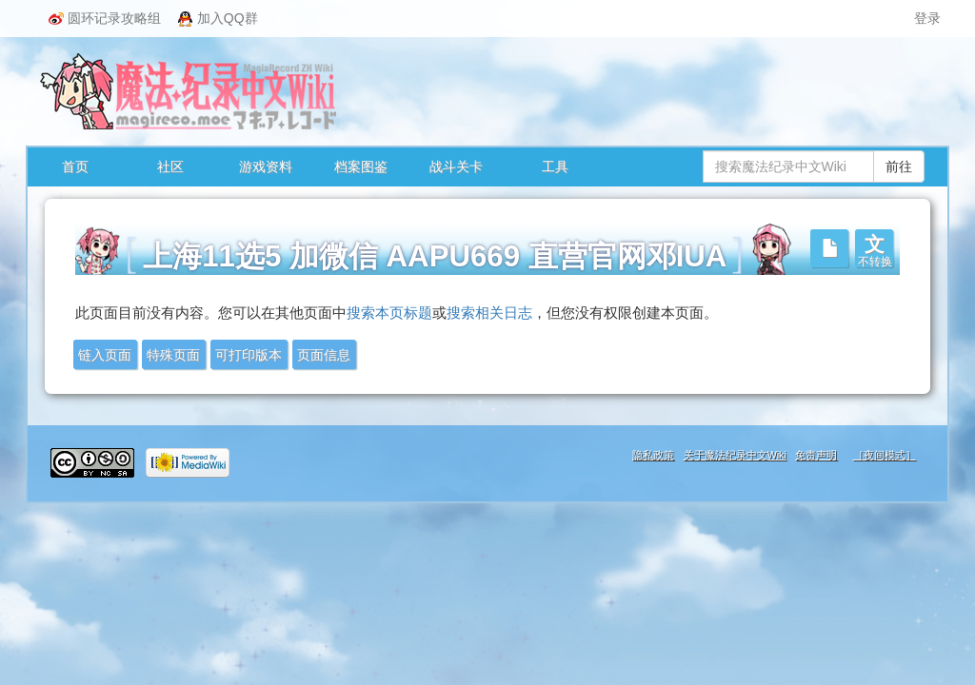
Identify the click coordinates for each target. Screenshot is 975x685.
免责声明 (816, 454)
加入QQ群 (218, 18)
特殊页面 (173, 354)
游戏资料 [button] (265, 166)
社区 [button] (170, 166)
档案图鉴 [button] (361, 166)
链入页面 (104, 354)
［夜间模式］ (884, 454)
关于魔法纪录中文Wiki (735, 454)
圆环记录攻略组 (105, 18)
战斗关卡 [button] (456, 166)
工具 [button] (555, 166)
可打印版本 (248, 354)
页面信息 (323, 354)
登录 (927, 18)
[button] (874, 248)
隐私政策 (653, 454)
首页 (75, 166)
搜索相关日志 (489, 313)
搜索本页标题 (389, 313)
